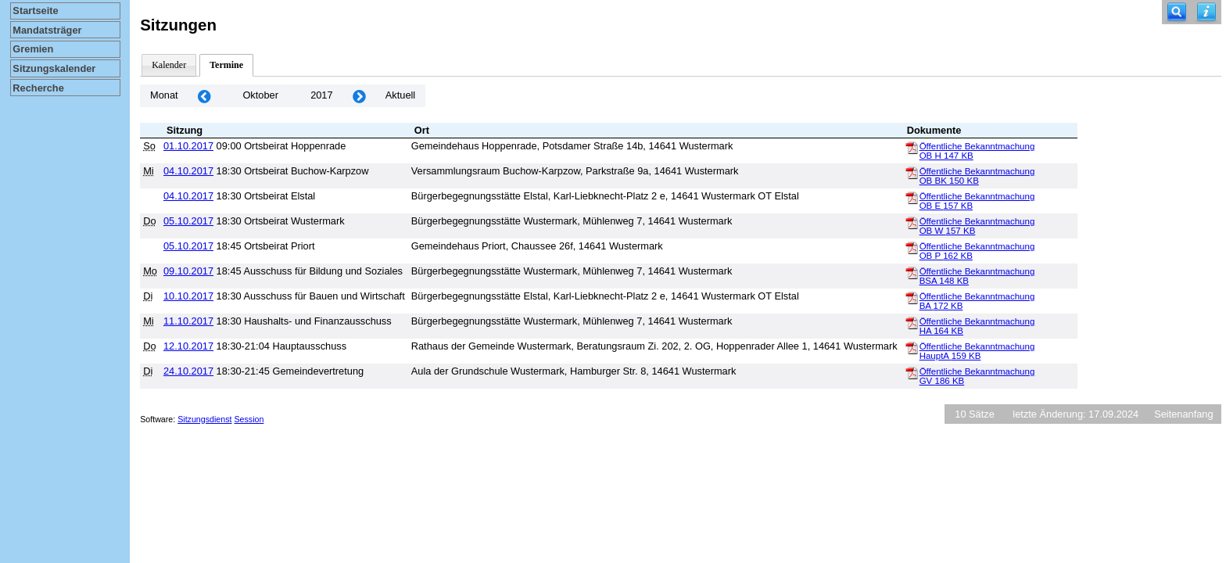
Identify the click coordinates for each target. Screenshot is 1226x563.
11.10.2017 (188, 321)
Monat (164, 95)
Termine (226, 64)
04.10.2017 (188, 171)
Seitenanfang (1183, 414)
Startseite (35, 10)
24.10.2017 (188, 371)
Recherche (38, 88)
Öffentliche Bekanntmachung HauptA (977, 351)
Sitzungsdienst (204, 419)
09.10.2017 (188, 271)
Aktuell (400, 95)
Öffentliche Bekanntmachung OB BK (977, 176)
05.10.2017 (188, 221)
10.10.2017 (188, 296)
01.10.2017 (188, 146)
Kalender (169, 64)
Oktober (260, 95)
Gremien (33, 49)
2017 (321, 95)
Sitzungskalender (54, 68)
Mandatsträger (47, 30)
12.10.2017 (188, 346)
